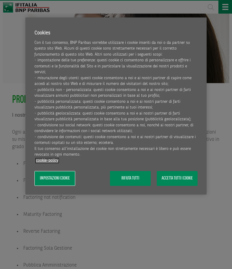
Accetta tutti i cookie (177, 178)
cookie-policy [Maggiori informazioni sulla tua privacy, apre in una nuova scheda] (47, 161)
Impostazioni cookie (55, 178)
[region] (116, 105)
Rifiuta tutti (130, 178)
